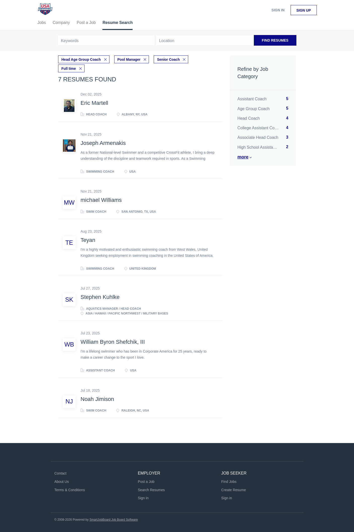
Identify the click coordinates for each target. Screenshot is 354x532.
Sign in (278, 10)
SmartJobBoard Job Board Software (114, 519)
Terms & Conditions (69, 490)
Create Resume (233, 490)
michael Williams (101, 200)
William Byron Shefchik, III (113, 342)
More (243, 157)
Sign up (303, 10)
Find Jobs (229, 482)
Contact (60, 473)
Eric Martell (94, 103)
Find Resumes (275, 40)
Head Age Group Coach (81, 59)
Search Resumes (151, 490)
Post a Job (146, 482)
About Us (61, 482)
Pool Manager (129, 59)
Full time (68, 69)
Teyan (88, 240)
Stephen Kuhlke (100, 297)
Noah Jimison (97, 399)
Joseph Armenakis (103, 143)
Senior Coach (168, 59)
